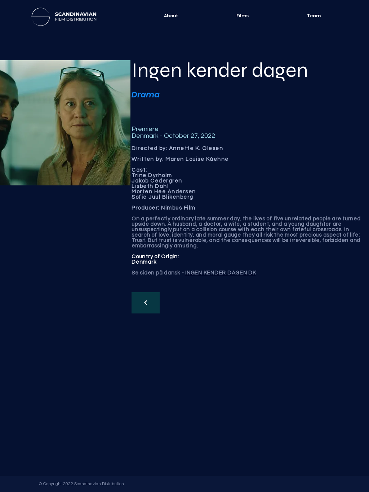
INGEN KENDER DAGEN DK (220, 273)
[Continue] (146, 302)
